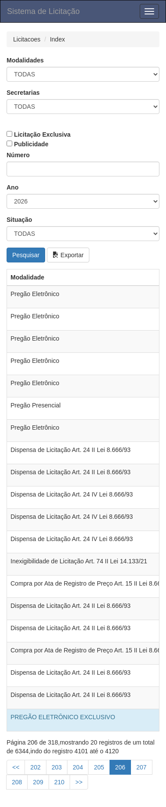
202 (35, 767)
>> (78, 782)
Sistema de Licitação (43, 11)
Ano (12, 187)
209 (38, 782)
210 (59, 782)
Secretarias (23, 92)
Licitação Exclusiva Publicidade (39, 139)
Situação (19, 219)
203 (57, 767)
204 (78, 767)
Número (18, 155)
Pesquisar (25, 255)
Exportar (68, 255)
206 (120, 767)
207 (141, 767)
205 (99, 767)
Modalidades (25, 60)
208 (17, 782)
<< (15, 767)
